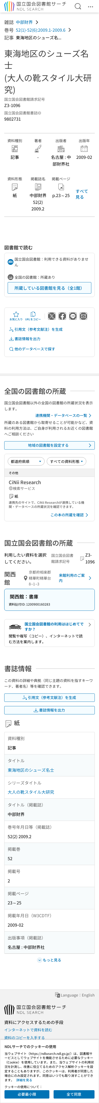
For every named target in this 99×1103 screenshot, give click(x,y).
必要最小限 (27, 1094)
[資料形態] (66, 461)
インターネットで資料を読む (28, 1029)
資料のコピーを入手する (24, 1037)
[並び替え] (26, 461)
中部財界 (24, 22)
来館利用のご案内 (76, 578)
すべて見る (82, 194)
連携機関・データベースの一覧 (64, 415)
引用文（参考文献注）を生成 (36, 329)
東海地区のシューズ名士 (31, 770)
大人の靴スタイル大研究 (31, 792)
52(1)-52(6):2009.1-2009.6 (40, 30)
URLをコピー (33, 316)
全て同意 (74, 1094)
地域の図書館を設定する (60, 445)
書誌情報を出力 (24, 338)
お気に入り (16, 316)
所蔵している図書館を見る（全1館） (49, 288)
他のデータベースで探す (32, 349)
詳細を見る (24, 1080)
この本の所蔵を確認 (70, 515)
